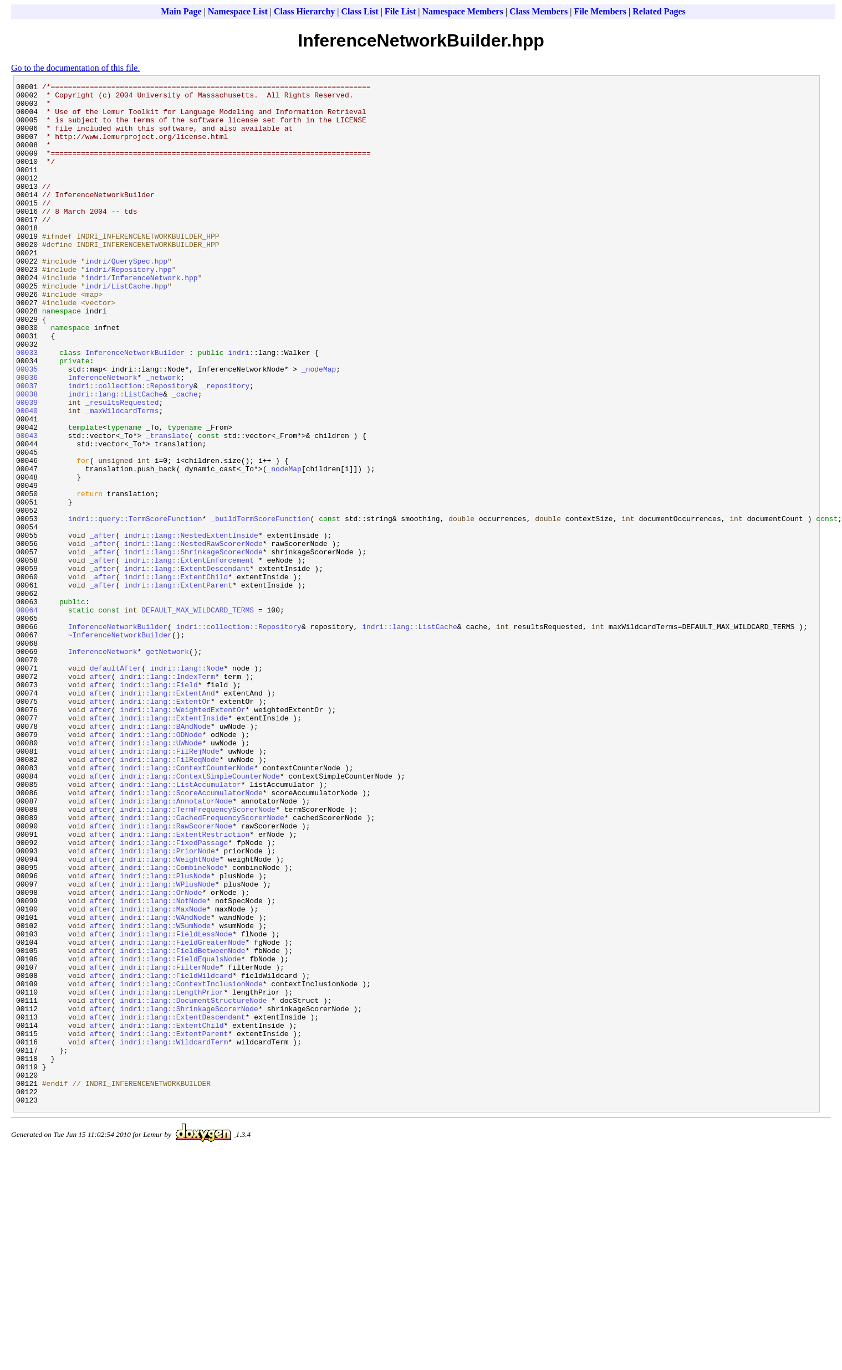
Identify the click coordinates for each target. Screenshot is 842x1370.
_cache (185, 457)
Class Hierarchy (304, 11)
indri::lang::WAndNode (165, 1085)
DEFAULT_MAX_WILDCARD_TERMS (197, 716)
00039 (27, 467)
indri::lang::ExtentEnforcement (189, 656)
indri (238, 407)
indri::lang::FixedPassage (174, 995)
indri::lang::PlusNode (165, 1035)
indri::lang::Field (158, 806)
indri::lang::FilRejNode (169, 885)
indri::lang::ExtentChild (176, 676)
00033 (27, 407)
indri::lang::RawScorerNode (176, 975)
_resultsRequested (122, 467)
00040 (27, 477)
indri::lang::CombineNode (171, 1025)
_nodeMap (319, 427)
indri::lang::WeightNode (169, 1015)
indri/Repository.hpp (128, 307)
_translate (167, 507)
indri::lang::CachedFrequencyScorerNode (202, 965)
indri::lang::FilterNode (169, 1145)
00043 (27, 507)
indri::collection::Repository (130, 447)
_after (103, 626)
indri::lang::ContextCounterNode (187, 905)
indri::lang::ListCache (116, 457)
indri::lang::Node (187, 786)
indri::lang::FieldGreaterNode (182, 1115)
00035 (27, 427)
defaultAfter (116, 786)
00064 (27, 716)
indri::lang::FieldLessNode (176, 1105)
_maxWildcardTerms (122, 477)
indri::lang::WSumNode (165, 1095)
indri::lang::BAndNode (165, 856)
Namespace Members (462, 11)
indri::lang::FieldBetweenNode (182, 1125)
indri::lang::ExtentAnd (167, 816)
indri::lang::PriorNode (167, 1005)
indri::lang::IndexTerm (167, 796)
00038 (27, 457)
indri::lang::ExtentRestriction (184, 985)
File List (400, 11)
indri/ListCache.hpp (126, 327)
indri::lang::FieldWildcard (176, 1155)
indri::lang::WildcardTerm (174, 1234)
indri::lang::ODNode (161, 866)
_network (163, 437)
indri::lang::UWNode (161, 875)
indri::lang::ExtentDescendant (186, 666)
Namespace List (238, 11)
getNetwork (167, 766)
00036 (27, 437)
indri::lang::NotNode (163, 1065)
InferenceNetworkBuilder (135, 407)
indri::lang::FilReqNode (169, 895)
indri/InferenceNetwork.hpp (141, 317)
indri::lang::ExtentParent (178, 686)
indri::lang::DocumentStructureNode (193, 1184)
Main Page (181, 11)
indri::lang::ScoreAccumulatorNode (191, 935)
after (100, 796)
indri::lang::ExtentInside (174, 846)
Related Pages (659, 11)
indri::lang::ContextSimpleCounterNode (200, 915)
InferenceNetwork (102, 437)
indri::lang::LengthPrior (171, 1175)
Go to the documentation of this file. (75, 68)
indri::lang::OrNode (161, 1055)
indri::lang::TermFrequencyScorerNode (197, 955)
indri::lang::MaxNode (163, 1075)
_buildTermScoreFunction (260, 606)
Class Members (538, 11)
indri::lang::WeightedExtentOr (182, 836)
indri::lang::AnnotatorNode (176, 945)
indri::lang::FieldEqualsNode (180, 1135)
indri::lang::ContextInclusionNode (191, 1165)
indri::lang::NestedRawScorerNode (193, 636)
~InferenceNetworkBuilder (120, 746)
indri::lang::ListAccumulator (180, 925)
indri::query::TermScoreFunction (135, 606)
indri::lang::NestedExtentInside (191, 626)
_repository (225, 447)
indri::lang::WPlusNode (167, 1045)
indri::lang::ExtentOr (165, 826)
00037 (27, 447)
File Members (600, 11)
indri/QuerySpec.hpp (126, 297)
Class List (360, 11)
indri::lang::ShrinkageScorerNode (193, 646)
